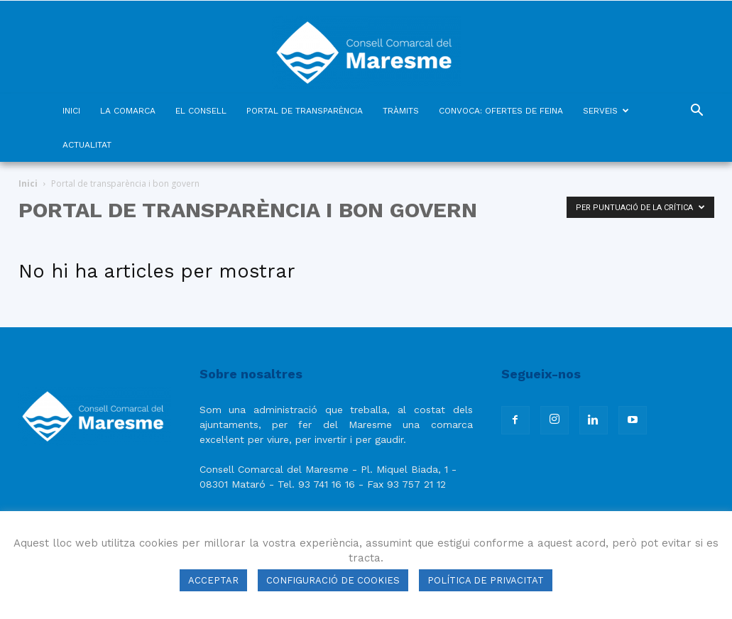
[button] (697, 112)
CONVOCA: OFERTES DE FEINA (501, 111)
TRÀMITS (401, 111)
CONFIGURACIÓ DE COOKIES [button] (333, 580)
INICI (71, 111)
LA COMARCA (127, 111)
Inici (28, 183)
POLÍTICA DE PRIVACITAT (485, 580)
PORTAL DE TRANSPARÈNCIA (304, 111)
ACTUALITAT (86, 145)
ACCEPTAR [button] (213, 580)
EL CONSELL (200, 111)
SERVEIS (606, 111)
